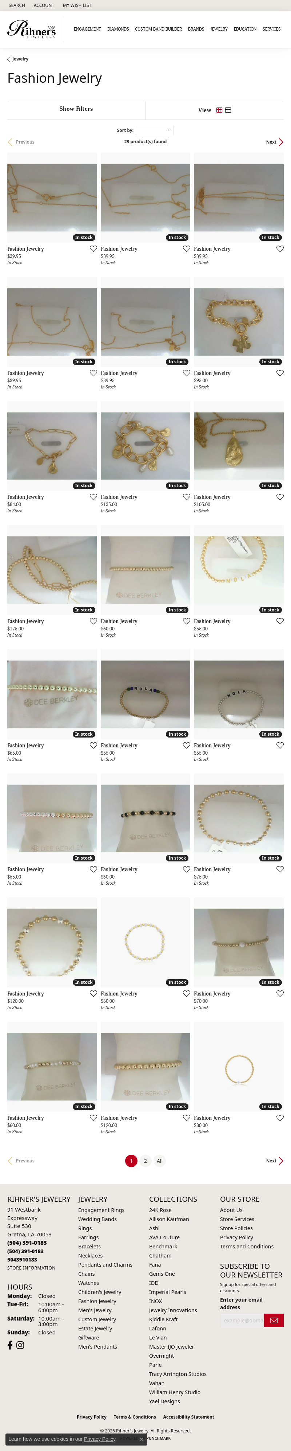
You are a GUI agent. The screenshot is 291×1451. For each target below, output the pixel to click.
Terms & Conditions (135, 1417)
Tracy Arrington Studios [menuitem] (178, 1373)
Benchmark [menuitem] (163, 1246)
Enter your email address (241, 1303)
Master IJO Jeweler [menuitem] (171, 1346)
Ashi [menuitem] (154, 1228)
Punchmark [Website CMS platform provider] (159, 1438)
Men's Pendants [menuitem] (97, 1346)
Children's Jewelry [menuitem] (99, 1291)
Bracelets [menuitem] (89, 1246)
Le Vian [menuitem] (158, 1337)
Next (271, 142)
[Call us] (22, 1259)
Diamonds (118, 29)
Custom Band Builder (158, 29)
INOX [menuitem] (155, 1301)
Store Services (237, 1219)
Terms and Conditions (247, 1246)
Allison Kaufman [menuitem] (169, 1219)
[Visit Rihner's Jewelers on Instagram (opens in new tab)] (20, 1345)
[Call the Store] (27, 1242)
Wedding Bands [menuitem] (97, 1219)
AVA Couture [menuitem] (164, 1237)
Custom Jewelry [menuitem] (97, 1319)
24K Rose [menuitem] (160, 1209)
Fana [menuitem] (155, 1264)
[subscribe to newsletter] (274, 1320)
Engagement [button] (87, 29)
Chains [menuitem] (86, 1273)
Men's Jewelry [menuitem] (95, 1310)
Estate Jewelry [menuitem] (95, 1328)
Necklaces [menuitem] (90, 1255)
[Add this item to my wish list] (91, 248)
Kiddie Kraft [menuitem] (163, 1319)
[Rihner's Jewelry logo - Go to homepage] (33, 29)
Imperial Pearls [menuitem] (167, 1291)
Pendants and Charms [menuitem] (105, 1264)
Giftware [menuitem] (88, 1337)
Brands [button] (196, 29)
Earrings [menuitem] (88, 1237)
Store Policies (236, 1228)
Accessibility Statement (188, 1417)
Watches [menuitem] (88, 1282)
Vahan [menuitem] (156, 1383)
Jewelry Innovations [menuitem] (173, 1310)
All (160, 1160)
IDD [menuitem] (154, 1282)
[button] (16, 5)
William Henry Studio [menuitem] (174, 1392)
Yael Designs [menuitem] (164, 1401)
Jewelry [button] (219, 29)
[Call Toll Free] (25, 1251)
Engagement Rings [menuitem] (101, 1209)
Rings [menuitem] (85, 1228)
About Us (231, 1209)
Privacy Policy (236, 1237)
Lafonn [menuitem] (157, 1328)
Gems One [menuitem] (162, 1273)
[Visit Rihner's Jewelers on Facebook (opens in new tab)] (10, 1345)
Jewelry (20, 59)
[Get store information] (31, 1268)
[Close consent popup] (141, 1439)
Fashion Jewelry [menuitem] (97, 1301)
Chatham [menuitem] (160, 1255)
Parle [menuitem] (155, 1364)
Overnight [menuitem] (161, 1355)
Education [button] (245, 29)
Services (272, 29)
